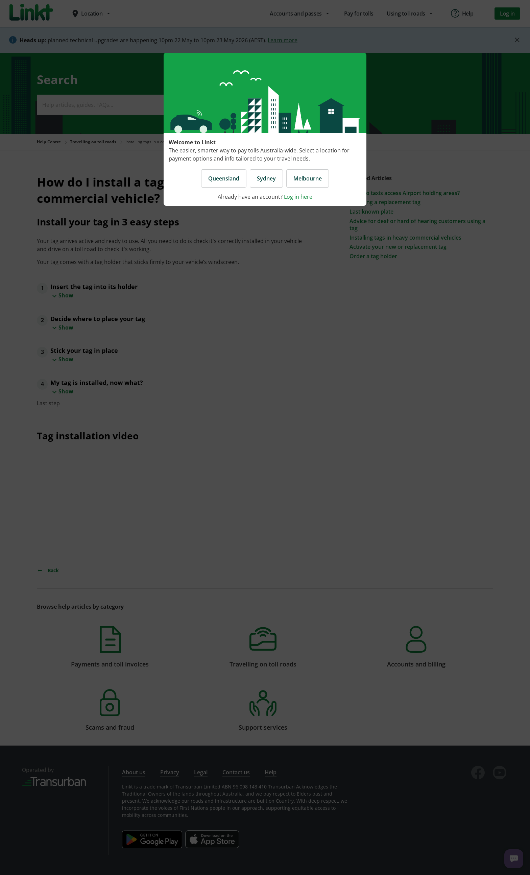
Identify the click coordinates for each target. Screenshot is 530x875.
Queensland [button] (223, 178)
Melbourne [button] (307, 178)
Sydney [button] (266, 178)
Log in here (298, 196)
